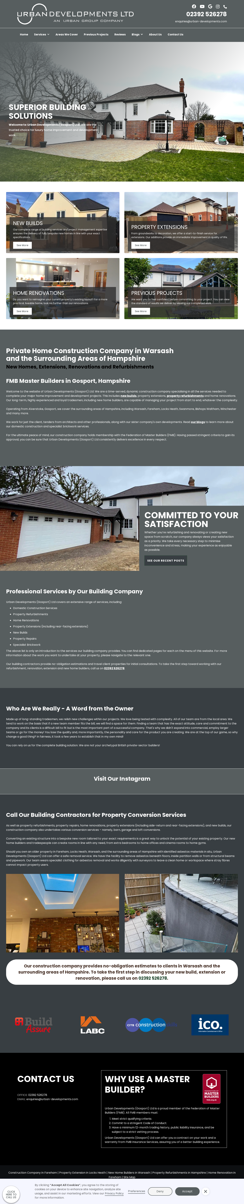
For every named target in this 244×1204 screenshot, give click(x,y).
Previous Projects (96, 34)
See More (22, 245)
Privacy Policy (114, 1193)
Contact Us (175, 34)
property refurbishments (185, 396)
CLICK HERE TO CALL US (11, 1194)
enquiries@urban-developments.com (201, 21)
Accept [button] (187, 1191)
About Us (155, 34)
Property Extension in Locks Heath (82, 1173)
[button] (41, 35)
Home (24, 34)
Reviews (120, 34)
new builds (128, 396)
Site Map (129, 1177)
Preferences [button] (136, 1191)
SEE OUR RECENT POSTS (165, 561)
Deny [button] (160, 1191)
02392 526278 (206, 14)
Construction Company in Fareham (32, 1173)
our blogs (198, 422)
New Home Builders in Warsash (129, 1173)
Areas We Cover (67, 34)
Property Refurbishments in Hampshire (179, 1173)
